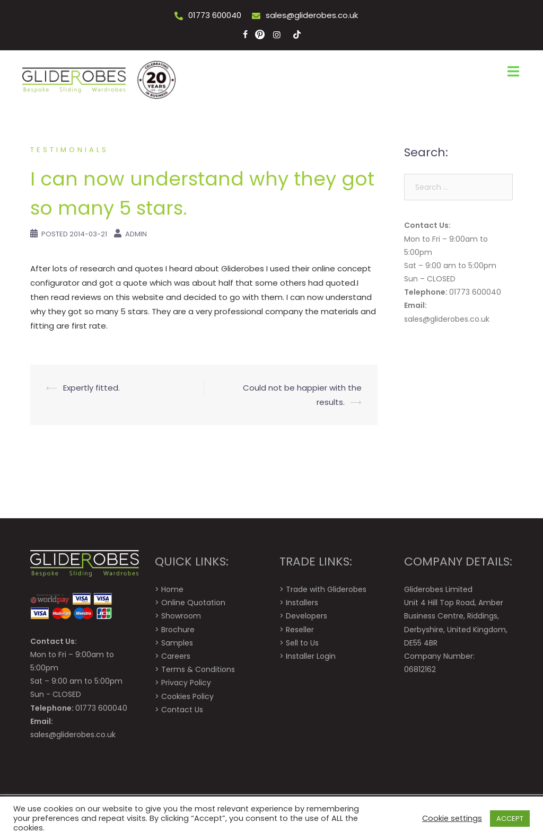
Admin (136, 234)
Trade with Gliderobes (326, 589)
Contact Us (182, 709)
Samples (177, 643)
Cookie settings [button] (452, 818)
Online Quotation (193, 602)
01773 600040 (214, 15)
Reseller (300, 629)
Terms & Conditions (198, 669)
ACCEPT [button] (509, 819)
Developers (306, 616)
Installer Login (311, 656)
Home (172, 589)
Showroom (181, 616)
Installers (302, 602)
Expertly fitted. (91, 387)
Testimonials (69, 150)
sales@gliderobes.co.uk (312, 15)
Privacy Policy (186, 682)
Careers (175, 656)
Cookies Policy (187, 696)
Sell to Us (302, 643)
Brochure (178, 629)
